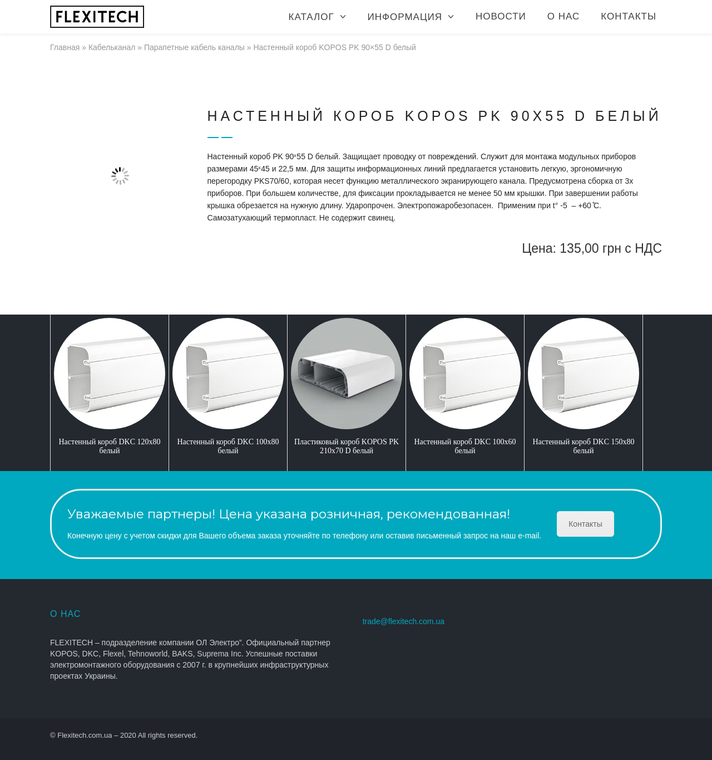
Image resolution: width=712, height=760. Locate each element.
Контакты (628, 16)
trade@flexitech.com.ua (403, 621)
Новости (501, 16)
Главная (65, 47)
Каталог (311, 17)
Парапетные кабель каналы (194, 47)
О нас (563, 16)
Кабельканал (112, 47)
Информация (405, 17)
